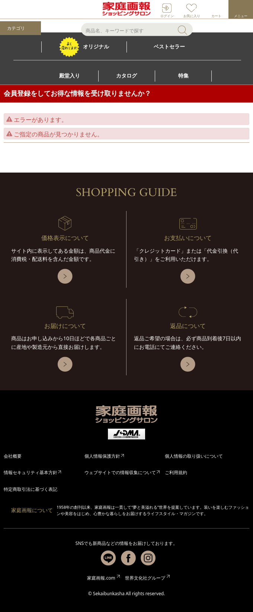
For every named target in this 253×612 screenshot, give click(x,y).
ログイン (167, 15)
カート (216, 15)
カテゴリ (16, 28)
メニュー (240, 15)
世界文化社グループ (145, 578)
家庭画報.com (101, 578)
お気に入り (191, 15)
